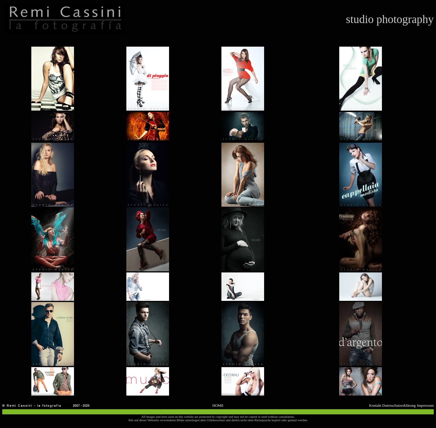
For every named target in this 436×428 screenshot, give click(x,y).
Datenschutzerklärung (399, 405)
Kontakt (375, 405)
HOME (217, 405)
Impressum (425, 405)
